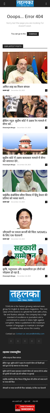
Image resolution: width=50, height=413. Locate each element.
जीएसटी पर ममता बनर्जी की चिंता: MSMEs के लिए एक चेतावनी (24, 388)
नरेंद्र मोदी (35, 401)
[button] (4, 3)
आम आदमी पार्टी (17, 401)
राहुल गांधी (27, 401)
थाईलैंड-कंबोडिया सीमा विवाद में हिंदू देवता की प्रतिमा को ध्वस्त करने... (25, 197)
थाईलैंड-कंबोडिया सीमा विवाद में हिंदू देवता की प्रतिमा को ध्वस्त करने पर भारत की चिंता (25, 380)
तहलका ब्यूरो (6, 90)
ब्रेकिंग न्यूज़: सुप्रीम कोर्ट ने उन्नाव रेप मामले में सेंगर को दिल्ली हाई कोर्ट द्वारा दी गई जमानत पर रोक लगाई (23, 364)
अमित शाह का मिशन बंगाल (16, 86)
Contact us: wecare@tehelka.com (30, 333)
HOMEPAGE (33, 34)
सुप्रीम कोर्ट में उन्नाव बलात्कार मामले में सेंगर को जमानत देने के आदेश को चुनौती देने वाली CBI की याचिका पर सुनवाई (25, 372)
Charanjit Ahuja (9, 127)
